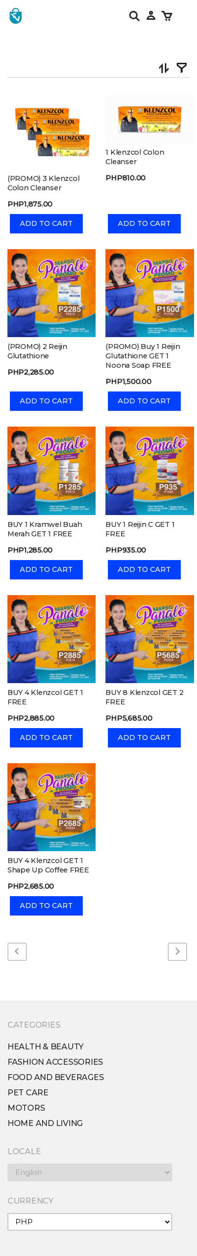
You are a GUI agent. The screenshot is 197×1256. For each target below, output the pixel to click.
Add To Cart (46, 223)
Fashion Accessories (55, 1062)
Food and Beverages (55, 1077)
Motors (26, 1108)
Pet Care (28, 1092)
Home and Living (45, 1123)
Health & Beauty (45, 1046)
